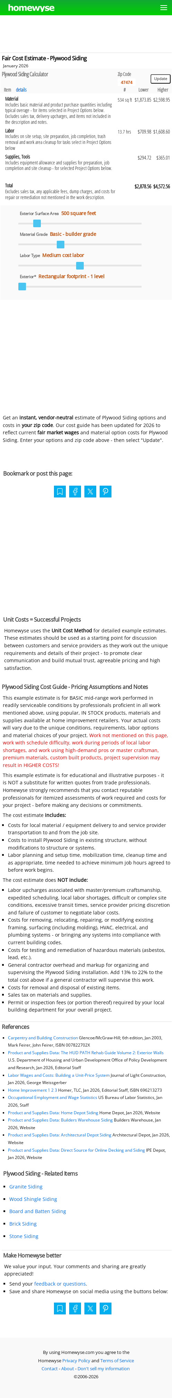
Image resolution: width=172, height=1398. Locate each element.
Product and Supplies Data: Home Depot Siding (53, 1113)
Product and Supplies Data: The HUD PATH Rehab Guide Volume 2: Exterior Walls (86, 1053)
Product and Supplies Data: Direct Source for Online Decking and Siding (76, 1150)
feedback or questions (60, 1283)
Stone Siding (23, 1236)
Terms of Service (117, 1360)
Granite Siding (26, 1186)
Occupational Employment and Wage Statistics (52, 1097)
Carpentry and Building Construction (43, 1038)
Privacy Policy (76, 1360)
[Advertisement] (86, 32)
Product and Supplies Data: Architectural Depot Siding (59, 1135)
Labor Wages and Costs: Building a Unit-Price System (59, 1075)
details (21, 89)
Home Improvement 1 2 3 (32, 1090)
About (67, 1368)
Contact (50, 1368)
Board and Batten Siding (37, 1211)
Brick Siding (23, 1223)
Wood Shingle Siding (33, 1199)
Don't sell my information (104, 1368)
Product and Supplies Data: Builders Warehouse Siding (60, 1120)
